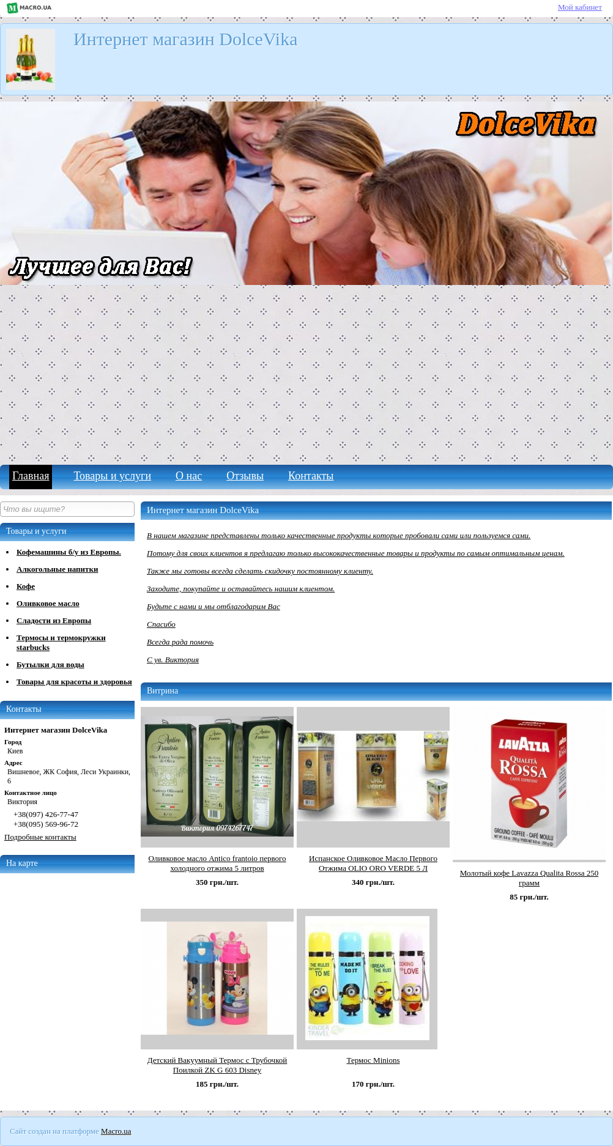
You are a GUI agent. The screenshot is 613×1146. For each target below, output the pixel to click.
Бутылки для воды (50, 664)
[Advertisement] (306, 373)
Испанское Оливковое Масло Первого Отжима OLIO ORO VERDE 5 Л (373, 863)
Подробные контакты (40, 836)
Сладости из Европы (54, 620)
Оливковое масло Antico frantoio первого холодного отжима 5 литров (217, 863)
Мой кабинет (580, 7)
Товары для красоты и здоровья (74, 681)
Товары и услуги (112, 476)
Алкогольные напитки (57, 569)
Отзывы (245, 476)
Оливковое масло (48, 603)
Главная (30, 476)
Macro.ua (116, 1131)
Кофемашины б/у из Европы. (69, 551)
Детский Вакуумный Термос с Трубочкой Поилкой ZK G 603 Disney (217, 1064)
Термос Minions (373, 1060)
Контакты (310, 476)
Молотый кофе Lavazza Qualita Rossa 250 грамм (529, 877)
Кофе (26, 586)
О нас (189, 476)
